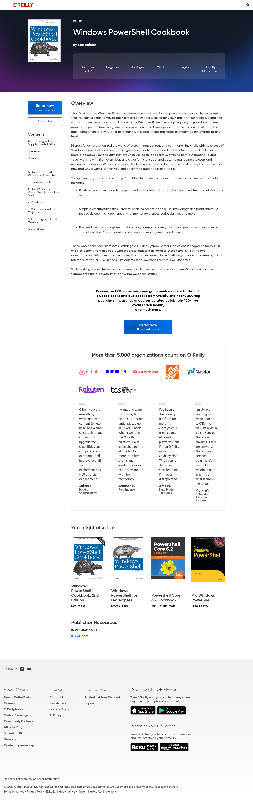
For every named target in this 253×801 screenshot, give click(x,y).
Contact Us (57, 697)
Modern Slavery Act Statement (97, 791)
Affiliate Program (16, 727)
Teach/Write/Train (17, 697)
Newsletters (57, 703)
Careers (9, 703)
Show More (36, 229)
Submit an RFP (14, 733)
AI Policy (55, 715)
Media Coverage (16, 715)
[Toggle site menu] (5, 5)
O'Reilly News (13, 709)
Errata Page (79, 635)
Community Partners (18, 721)
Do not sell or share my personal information (31, 779)
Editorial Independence (60, 791)
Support (56, 689)
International (96, 689)
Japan (89, 703)
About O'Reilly (16, 689)
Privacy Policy (59, 709)
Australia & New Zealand (102, 697)
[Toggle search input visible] (248, 5)
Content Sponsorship (19, 745)
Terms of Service (14, 791)
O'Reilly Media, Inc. (210, 69)
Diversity (10, 739)
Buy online (44, 121)
